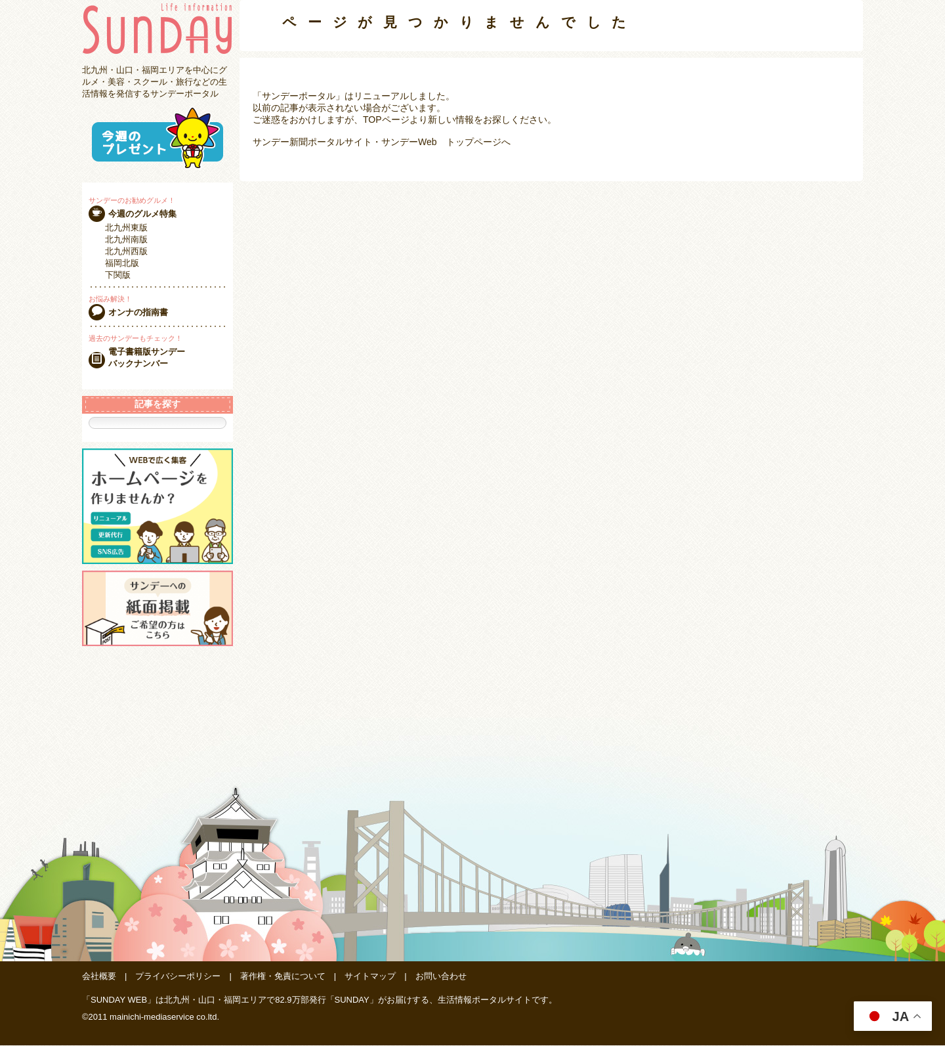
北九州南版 (126, 239)
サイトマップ (370, 977)
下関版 (118, 275)
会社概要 (99, 977)
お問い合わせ (441, 977)
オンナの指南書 (138, 312)
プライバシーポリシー (177, 977)
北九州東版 (126, 227)
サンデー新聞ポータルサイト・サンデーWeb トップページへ (382, 142)
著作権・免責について (283, 977)
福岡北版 (122, 263)
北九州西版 (126, 251)
